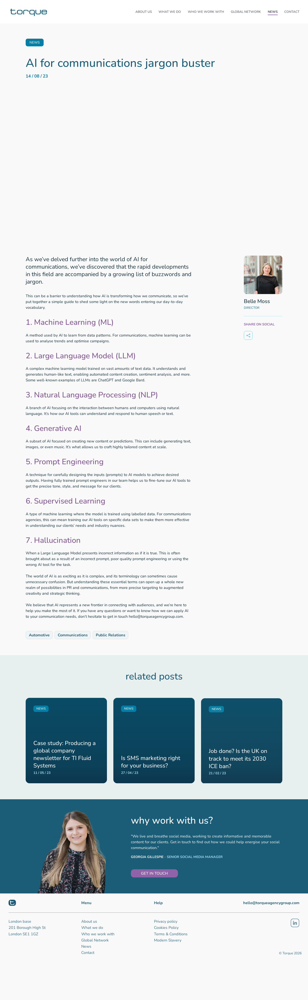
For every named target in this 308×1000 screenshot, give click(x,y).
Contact (87, 952)
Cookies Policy (166, 927)
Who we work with (97, 934)
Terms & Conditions (171, 934)
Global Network (95, 940)
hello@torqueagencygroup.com (271, 902)
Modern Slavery (167, 940)
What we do (92, 927)
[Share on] (248, 335)
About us (89, 921)
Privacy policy (165, 921)
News (86, 946)
